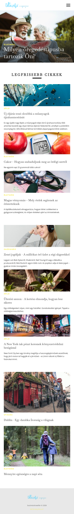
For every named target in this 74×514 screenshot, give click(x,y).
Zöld (7, 108)
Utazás (8, 415)
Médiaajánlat (37, 509)
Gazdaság (10, 249)
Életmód (9, 44)
